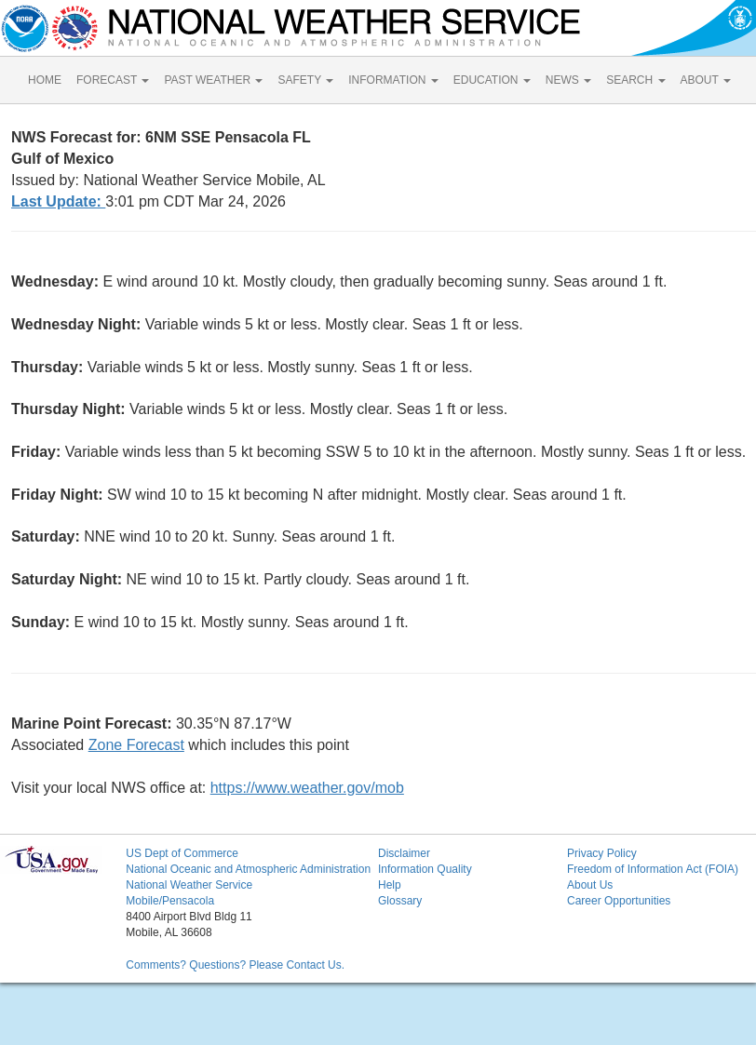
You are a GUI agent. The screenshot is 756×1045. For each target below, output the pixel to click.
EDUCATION (492, 80)
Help (389, 884)
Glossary (400, 900)
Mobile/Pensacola (170, 900)
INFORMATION (393, 80)
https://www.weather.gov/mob (307, 788)
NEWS (568, 80)
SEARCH (635, 80)
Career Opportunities (618, 900)
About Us (590, 884)
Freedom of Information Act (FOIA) (652, 869)
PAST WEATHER (213, 80)
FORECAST (112, 80)
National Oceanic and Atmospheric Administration (248, 869)
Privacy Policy (602, 853)
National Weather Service (189, 884)
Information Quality (425, 869)
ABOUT (706, 80)
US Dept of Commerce (182, 853)
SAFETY (305, 80)
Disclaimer (404, 853)
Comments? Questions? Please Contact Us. (235, 964)
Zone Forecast (136, 745)
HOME (44, 80)
